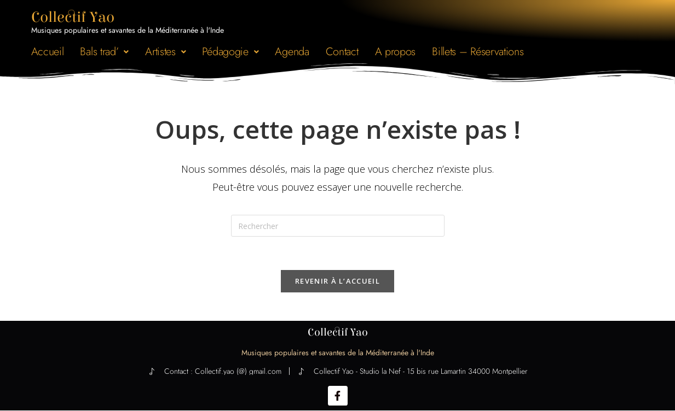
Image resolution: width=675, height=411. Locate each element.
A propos (395, 52)
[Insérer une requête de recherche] (338, 226)
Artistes (165, 52)
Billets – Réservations (477, 52)
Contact (342, 52)
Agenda (292, 52)
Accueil (47, 52)
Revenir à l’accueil (337, 281)
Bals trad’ (104, 52)
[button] (104, 52)
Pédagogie (230, 52)
